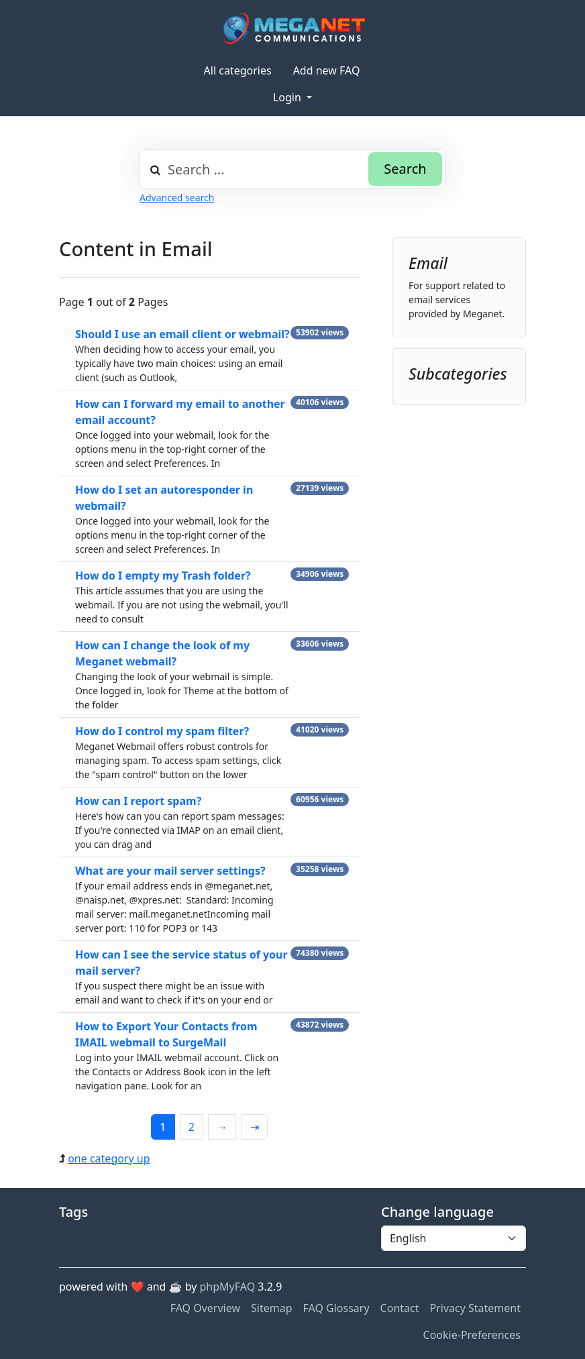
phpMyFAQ (228, 1286)
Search (405, 169)
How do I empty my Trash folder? (163, 575)
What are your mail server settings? (170, 870)
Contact (399, 1308)
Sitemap (271, 1308)
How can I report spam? (138, 801)
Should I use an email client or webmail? (182, 334)
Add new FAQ (326, 70)
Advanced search (177, 197)
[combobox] (292, 169)
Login (288, 97)
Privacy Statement (475, 1308)
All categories (238, 70)
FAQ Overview (205, 1308)
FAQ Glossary (336, 1308)
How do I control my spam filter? (162, 731)
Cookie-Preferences (472, 1334)
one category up (109, 1158)
